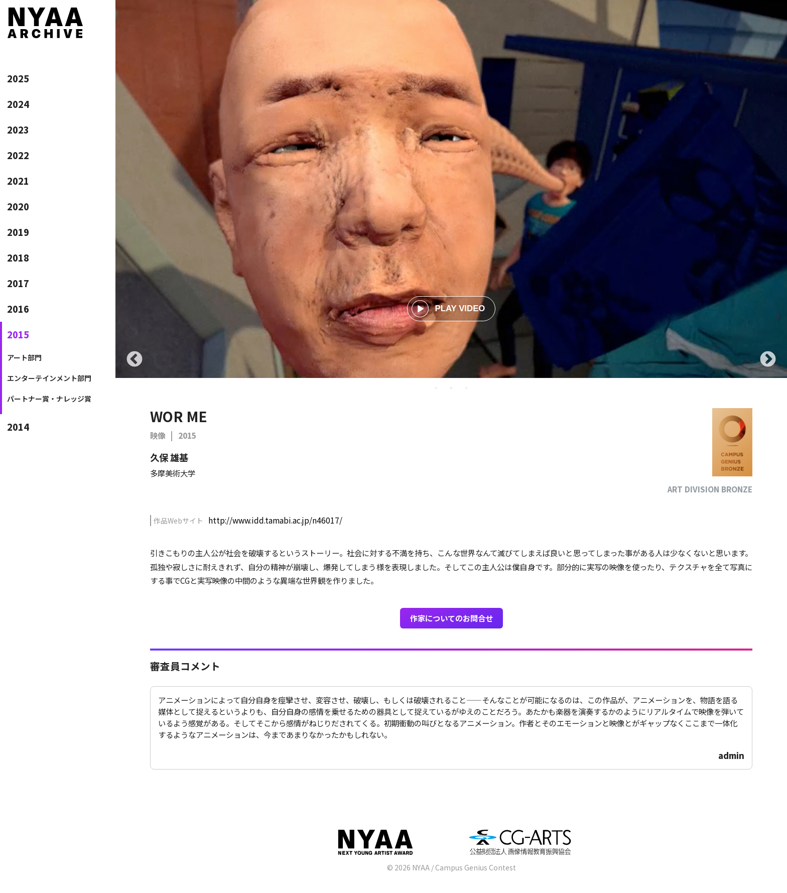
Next (768, 360)
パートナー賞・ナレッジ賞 (49, 399)
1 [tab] (436, 388)
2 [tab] (451, 388)
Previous (134, 360)
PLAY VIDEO (448, 308)
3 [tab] (466, 388)
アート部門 (24, 357)
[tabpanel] (451, 189)
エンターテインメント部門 (49, 378)
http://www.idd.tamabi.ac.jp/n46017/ (275, 520)
